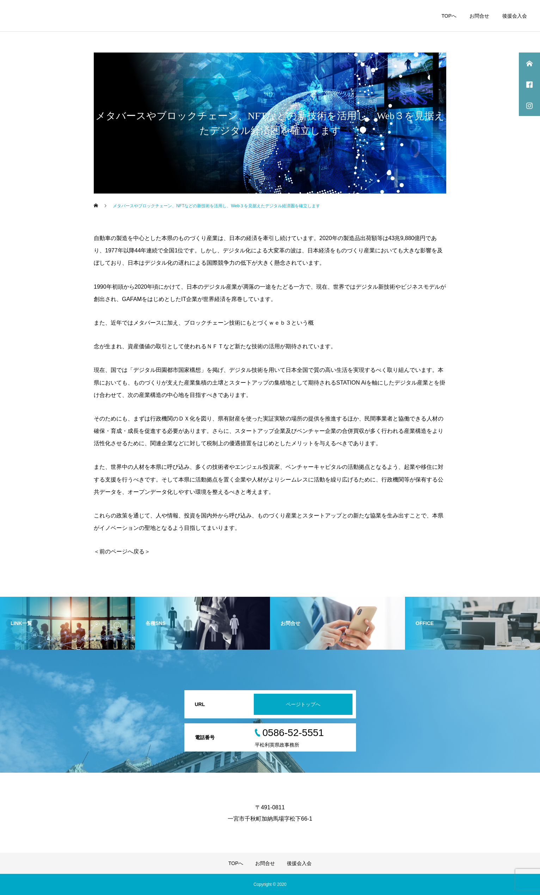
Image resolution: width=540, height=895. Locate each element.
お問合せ (479, 16)
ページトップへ (303, 704)
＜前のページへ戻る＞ (122, 551)
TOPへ (448, 16)
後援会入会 (514, 16)
